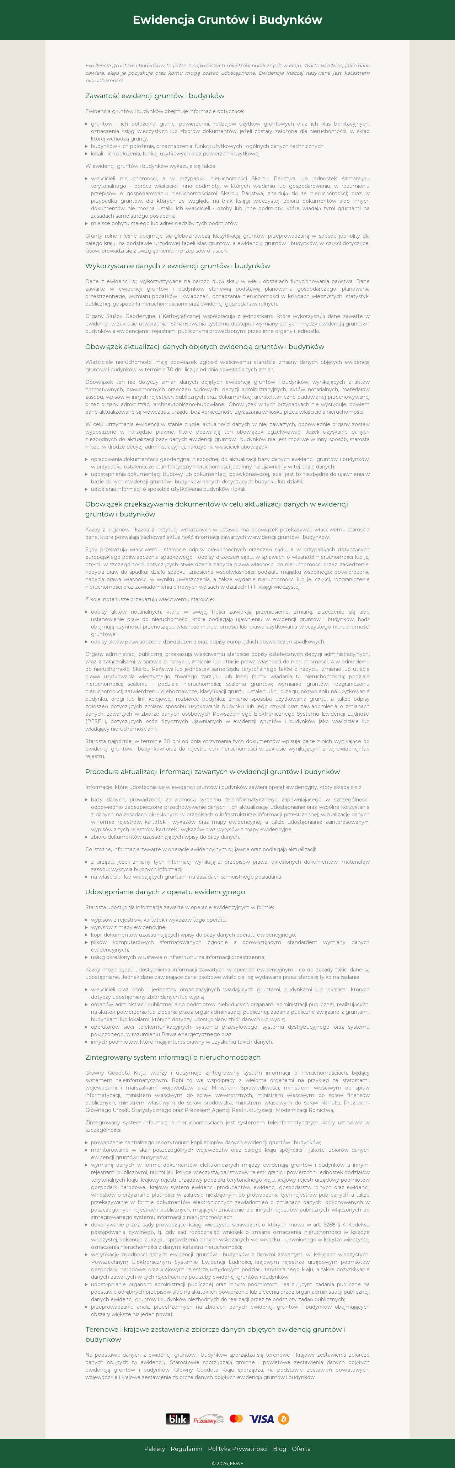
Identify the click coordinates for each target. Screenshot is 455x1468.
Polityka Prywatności (237, 1449)
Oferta (301, 1449)
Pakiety (154, 1449)
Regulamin (186, 1449)
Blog (280, 1449)
